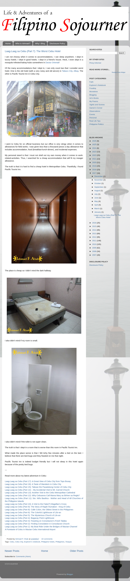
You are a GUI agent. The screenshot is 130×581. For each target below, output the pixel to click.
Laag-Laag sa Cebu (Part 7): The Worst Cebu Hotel (33, 51)
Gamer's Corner (95, 108)
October (97, 183)
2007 (94, 255)
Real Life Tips (94, 121)
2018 (94, 170)
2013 (94, 234)
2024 (94, 148)
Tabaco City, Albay (70, 71)
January (97, 212)
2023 (94, 152)
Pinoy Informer (95, 63)
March (97, 208)
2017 (94, 173)
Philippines (60, 542)
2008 (94, 251)
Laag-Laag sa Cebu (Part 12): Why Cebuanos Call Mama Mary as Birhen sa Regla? (42, 495)
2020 (94, 162)
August (97, 191)
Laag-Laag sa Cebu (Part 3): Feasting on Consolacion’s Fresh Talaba (36, 521)
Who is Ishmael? (22, 43)
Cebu (12, 542)
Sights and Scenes (97, 105)
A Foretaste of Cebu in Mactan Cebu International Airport (30, 529)
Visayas (68, 542)
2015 (94, 226)
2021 (94, 159)
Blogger (70, 574)
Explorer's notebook (32, 542)
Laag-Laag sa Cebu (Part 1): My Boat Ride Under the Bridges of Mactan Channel (41, 527)
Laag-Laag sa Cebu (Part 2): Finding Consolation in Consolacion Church (37, 524)
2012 (94, 237)
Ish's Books (94, 98)
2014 (94, 230)
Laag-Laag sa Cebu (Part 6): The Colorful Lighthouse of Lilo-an (33, 512)
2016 (94, 223)
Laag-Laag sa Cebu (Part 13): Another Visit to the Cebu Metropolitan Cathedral (40, 493)
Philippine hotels (47, 542)
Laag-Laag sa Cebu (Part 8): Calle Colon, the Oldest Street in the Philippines (39, 510)
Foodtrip (92, 88)
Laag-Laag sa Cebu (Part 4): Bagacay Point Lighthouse (29, 518)
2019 (94, 166)
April (96, 205)
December (98, 176)
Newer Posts (12, 550)
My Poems (93, 101)
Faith (91, 82)
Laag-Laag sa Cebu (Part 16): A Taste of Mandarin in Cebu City (33, 484)
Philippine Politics (96, 124)
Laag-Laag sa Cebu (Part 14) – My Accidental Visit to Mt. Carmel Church (37, 490)
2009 (94, 248)
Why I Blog (40, 43)
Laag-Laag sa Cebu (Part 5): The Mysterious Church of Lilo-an (33, 515)
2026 (94, 141)
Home (8, 43)
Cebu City (19, 542)
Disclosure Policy (57, 43)
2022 (94, 155)
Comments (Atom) (23, 556)
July (96, 194)
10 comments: (47, 539)
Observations (94, 111)
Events (92, 114)
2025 (94, 144)
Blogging (93, 95)
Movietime (93, 92)
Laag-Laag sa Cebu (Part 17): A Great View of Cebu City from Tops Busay (38, 481)
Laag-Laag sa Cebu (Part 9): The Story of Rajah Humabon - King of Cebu (37, 507)
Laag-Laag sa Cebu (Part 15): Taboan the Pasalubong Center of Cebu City (38, 487)
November (98, 180)
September (99, 187)
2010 (94, 244)
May (96, 201)
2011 (94, 241)
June (96, 198)
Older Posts (76, 550)
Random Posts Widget (118, 72)
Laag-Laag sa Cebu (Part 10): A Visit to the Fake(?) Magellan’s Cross (35, 504)
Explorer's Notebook (97, 85)
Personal (93, 118)
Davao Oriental (52, 62)
